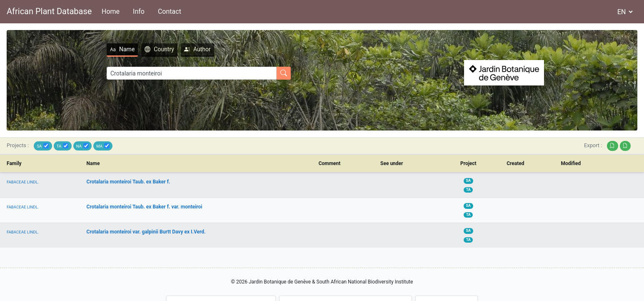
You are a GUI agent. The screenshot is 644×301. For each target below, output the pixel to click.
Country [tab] (159, 49)
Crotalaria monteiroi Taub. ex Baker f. (128, 182)
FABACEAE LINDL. (23, 182)
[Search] (192, 73)
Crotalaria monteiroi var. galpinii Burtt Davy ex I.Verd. (146, 232)
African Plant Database (49, 11)
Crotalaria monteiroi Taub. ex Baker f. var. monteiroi (144, 207)
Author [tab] (197, 49)
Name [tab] (122, 49)
